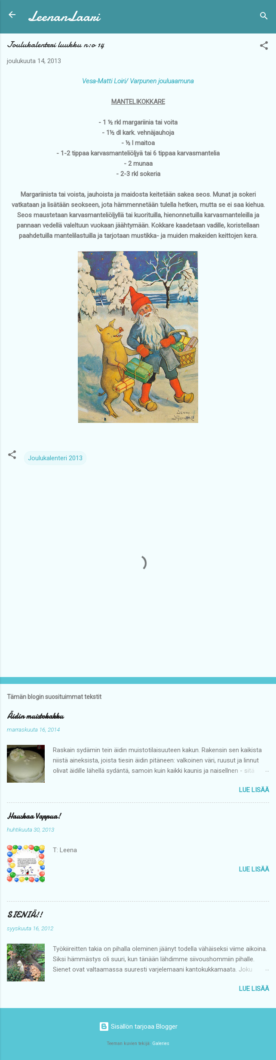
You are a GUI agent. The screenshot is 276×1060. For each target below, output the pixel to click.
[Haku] (264, 17)
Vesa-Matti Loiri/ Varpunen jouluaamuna (138, 81)
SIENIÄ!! (24, 915)
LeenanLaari (63, 16)
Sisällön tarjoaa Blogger (138, 1026)
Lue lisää (254, 790)
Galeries (160, 1043)
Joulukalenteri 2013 (55, 458)
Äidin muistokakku (35, 716)
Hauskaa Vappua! (34, 816)
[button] (264, 47)
